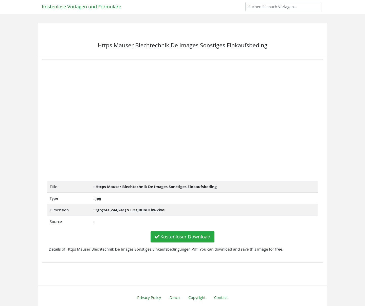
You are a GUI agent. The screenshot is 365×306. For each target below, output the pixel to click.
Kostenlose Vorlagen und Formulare (81, 6)
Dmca (175, 297)
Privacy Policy (149, 297)
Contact (221, 297)
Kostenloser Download (182, 236)
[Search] (283, 6)
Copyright (197, 297)
